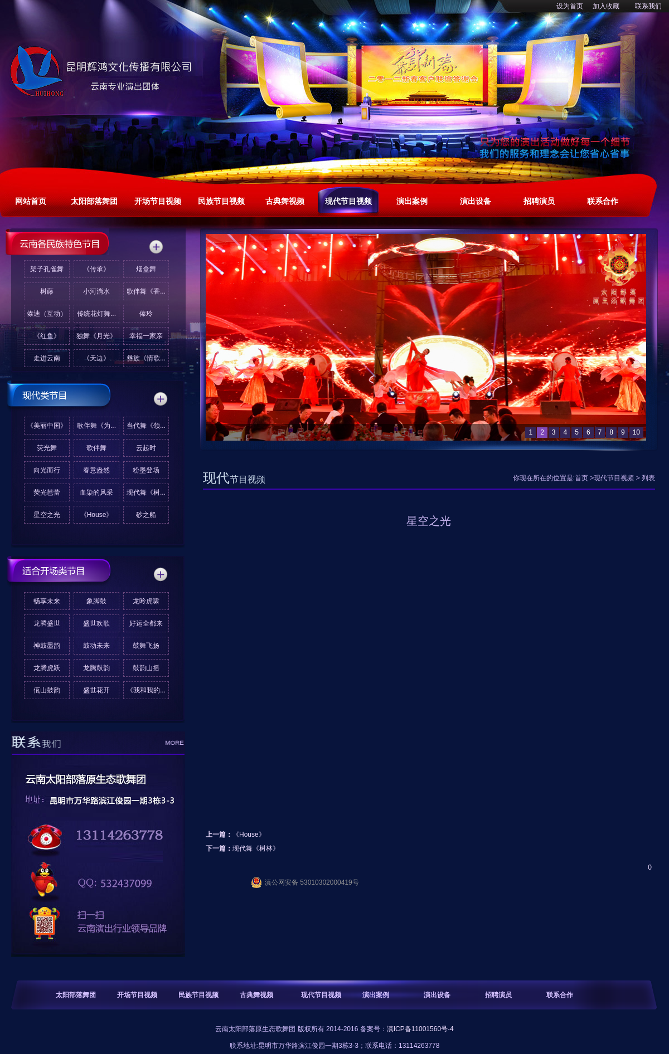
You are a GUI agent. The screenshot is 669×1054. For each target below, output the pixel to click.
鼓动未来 (96, 646)
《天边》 (96, 358)
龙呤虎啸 (146, 601)
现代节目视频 (614, 478)
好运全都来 (146, 623)
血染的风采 (96, 492)
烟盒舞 (146, 269)
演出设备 (437, 995)
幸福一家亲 (146, 336)
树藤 (47, 291)
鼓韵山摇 (146, 668)
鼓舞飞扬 (146, 646)
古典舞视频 (256, 995)
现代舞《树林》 (255, 848)
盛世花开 (96, 690)
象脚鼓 (96, 601)
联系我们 (648, 6)
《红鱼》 (46, 336)
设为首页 (569, 6)
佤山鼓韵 (46, 690)
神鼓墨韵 (46, 646)
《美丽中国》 (47, 426)
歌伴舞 (96, 448)
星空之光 (46, 515)
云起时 (146, 448)
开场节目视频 (137, 995)
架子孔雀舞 (47, 269)
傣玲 (146, 314)
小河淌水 (96, 291)
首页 (581, 478)
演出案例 (375, 995)
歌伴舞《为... (96, 426)
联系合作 (559, 995)
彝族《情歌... (146, 358)
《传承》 (96, 269)
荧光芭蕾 (46, 492)
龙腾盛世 (46, 623)
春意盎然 (96, 470)
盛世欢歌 (96, 623)
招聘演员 (498, 995)
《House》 (96, 515)
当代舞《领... (146, 426)
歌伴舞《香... (146, 291)
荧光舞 (47, 448)
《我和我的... (146, 690)
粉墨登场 (146, 470)
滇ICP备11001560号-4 (420, 1029)
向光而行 (46, 470)
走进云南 (46, 358)
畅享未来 (46, 601)
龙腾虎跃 (46, 668)
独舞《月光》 (96, 336)
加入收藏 (606, 6)
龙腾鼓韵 (96, 668)
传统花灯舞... (96, 314)
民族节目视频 (198, 995)
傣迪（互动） (47, 314)
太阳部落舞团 (76, 995)
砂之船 (146, 515)
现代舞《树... (146, 492)
